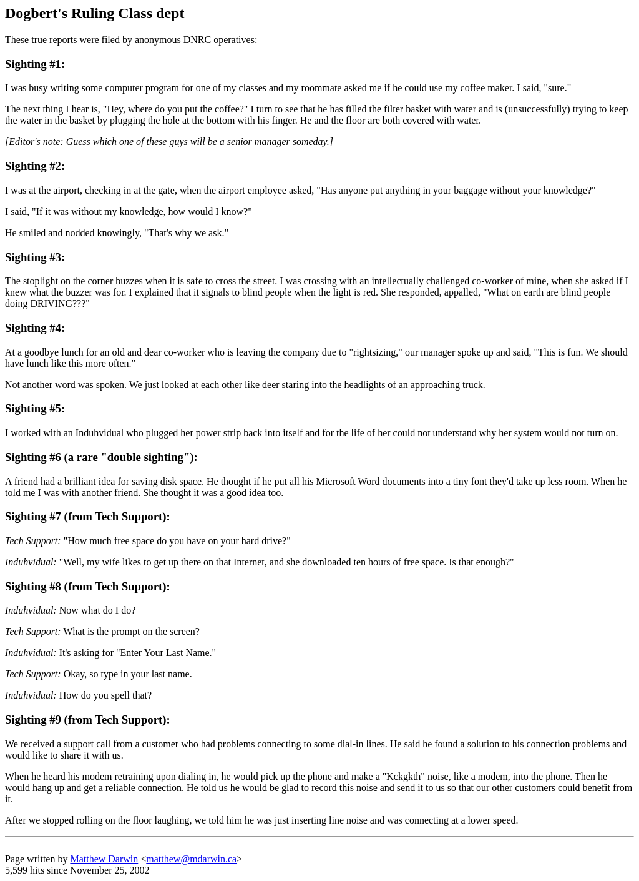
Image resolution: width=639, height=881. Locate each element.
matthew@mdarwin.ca (191, 859)
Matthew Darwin (104, 859)
